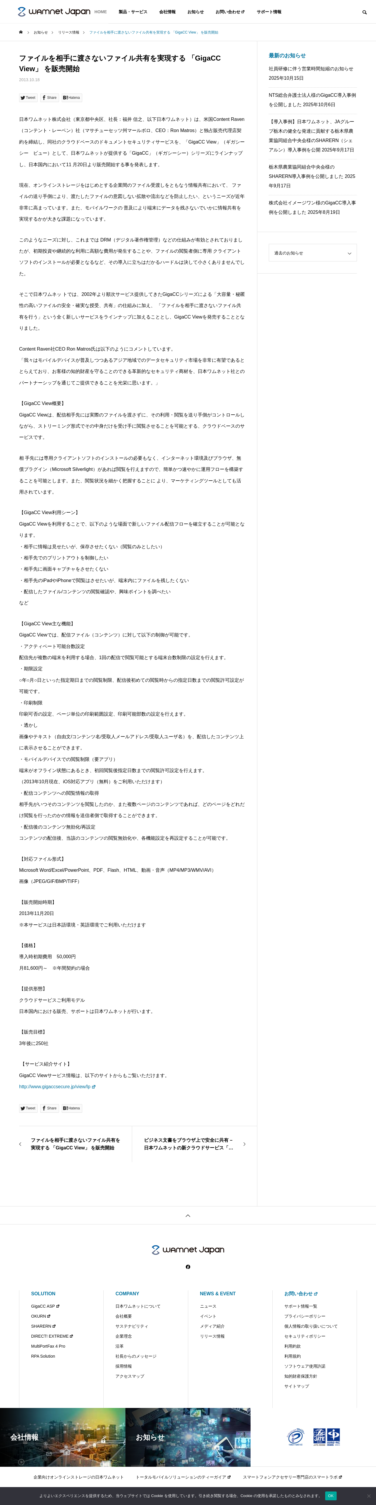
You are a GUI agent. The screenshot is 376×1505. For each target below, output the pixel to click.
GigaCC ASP (45, 1306)
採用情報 (123, 1366)
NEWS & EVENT (218, 1293)
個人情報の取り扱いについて (311, 1326)
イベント (208, 1316)
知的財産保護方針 (300, 1376)
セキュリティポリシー (304, 1336)
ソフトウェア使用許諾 (304, 1366)
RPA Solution (43, 1356)
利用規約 (292, 1356)
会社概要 (123, 1316)
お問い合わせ (230, 11)
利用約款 (292, 1346)
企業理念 (123, 1336)
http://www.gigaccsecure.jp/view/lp (57, 1086)
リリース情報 (212, 1336)
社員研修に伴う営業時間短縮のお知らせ (311, 68)
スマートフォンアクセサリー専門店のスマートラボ (293, 1477)
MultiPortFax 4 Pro (48, 1346)
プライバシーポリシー (304, 1316)
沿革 (119, 1346)
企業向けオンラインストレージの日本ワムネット (78, 1477)
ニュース (208, 1306)
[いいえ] (369, 1496)
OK (331, 1496)
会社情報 (167, 11)
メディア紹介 (212, 1326)
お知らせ (195, 11)
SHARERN (43, 1326)
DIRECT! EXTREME (52, 1336)
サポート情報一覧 (300, 1306)
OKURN (41, 1316)
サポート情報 (269, 11)
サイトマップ (296, 1386)
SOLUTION (43, 1293)
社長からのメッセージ (136, 1356)
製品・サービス (133, 11)
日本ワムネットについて (138, 1306)
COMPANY (127, 1293)
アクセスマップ (129, 1376)
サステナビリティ (131, 1326)
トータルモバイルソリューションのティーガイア (183, 1477)
